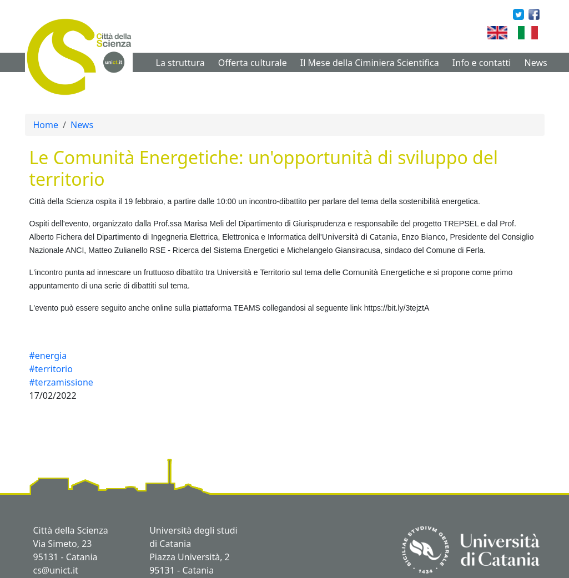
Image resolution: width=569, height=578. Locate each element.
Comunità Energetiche (384, 272)
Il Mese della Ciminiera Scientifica (369, 63)
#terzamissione (61, 382)
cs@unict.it (55, 570)
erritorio (277, 272)
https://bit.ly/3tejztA (397, 307)
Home (46, 125)
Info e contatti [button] (481, 63)
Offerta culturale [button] (252, 63)
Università (234, 272)
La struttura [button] (180, 63)
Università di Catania (359, 236)
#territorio (51, 369)
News (536, 63)
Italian (542, 33)
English (513, 33)
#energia (48, 355)
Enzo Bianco (423, 236)
